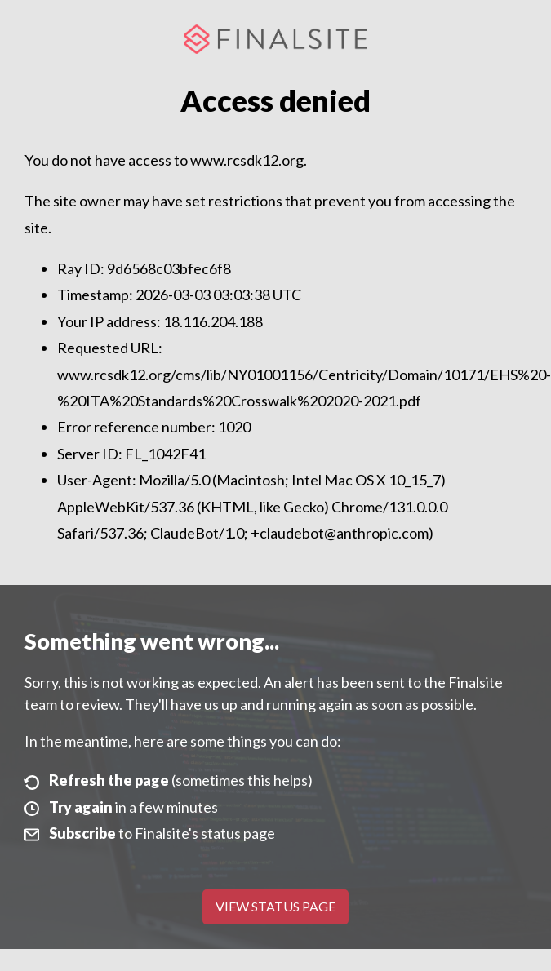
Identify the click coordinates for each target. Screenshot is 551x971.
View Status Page (275, 906)
